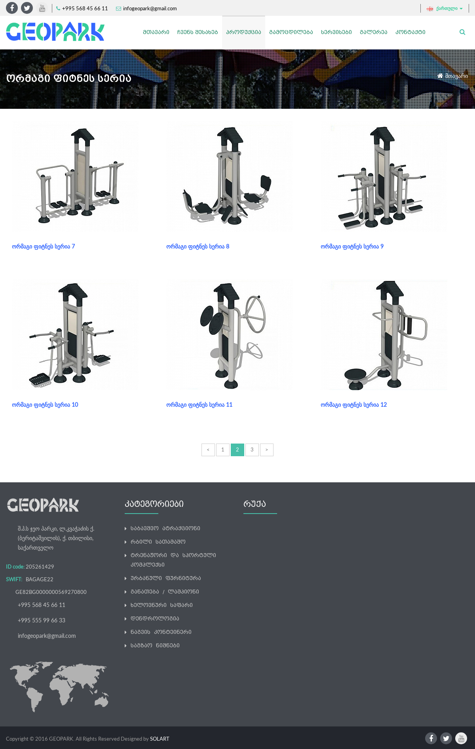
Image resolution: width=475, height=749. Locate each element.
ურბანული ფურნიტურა (166, 578)
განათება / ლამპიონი (165, 591)
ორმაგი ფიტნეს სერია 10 (45, 404)
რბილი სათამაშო (158, 542)
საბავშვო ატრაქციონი (165, 528)
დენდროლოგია (155, 618)
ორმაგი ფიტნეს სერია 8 (197, 246)
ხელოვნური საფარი (162, 605)
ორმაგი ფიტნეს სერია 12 (354, 404)
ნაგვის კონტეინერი (161, 632)
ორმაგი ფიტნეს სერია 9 (352, 246)
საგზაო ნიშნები (155, 645)
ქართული (445, 8)
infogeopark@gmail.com (150, 8)
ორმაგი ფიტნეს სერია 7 (43, 246)
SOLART (159, 739)
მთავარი (456, 75)
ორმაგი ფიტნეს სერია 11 (199, 404)
